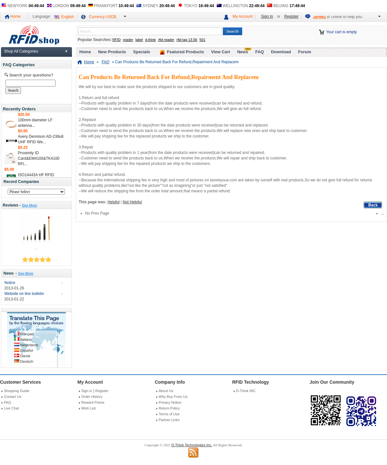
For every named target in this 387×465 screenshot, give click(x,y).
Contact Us (12, 397)
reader (128, 40)
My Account (243, 16)
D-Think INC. (246, 391)
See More (29, 205)
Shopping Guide (16, 391)
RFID (116, 40)
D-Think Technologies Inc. (191, 445)
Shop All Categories (21, 51)
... (382, 213)
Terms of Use (169, 414)
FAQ (259, 51)
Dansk (25, 356)
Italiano (26, 339)
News (9, 273)
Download (281, 51)
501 (202, 40)
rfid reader (166, 40)
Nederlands (29, 345)
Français (27, 334)
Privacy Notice (170, 402)
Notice (9, 282)
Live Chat (11, 408)
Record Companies (21, 181)
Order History (91, 397)
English (67, 17)
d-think (150, 40)
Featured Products (185, 51)
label (139, 40)
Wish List (88, 408)
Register (291, 16)
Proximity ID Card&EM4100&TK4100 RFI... (39, 159)
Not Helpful (132, 202)
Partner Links (169, 420)
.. (36, 248)
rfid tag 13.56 (186, 40)
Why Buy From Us (173, 397)
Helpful (113, 202)
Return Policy (169, 408)
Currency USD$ (102, 17)
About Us (166, 391)
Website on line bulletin (24, 293)
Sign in (86, 391)
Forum (304, 51)
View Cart (220, 51)
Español (26, 350)
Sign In (267, 16)
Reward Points (92, 402)
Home (15, 16)
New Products (112, 51)
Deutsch (26, 361)
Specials (141, 51)
